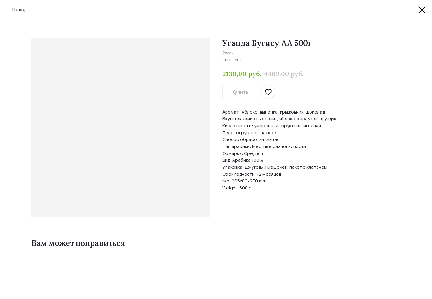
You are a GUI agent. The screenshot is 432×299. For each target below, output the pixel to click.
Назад (18, 9)
